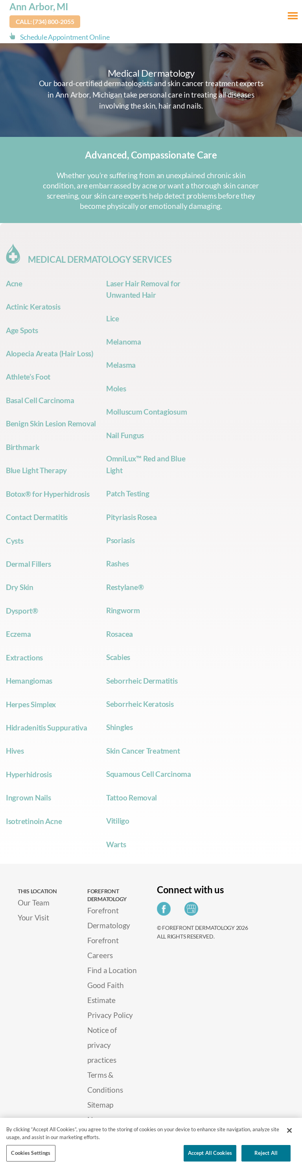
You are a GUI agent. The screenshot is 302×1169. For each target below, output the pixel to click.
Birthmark (22, 447)
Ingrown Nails (28, 797)
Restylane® (125, 587)
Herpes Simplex (31, 704)
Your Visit (33, 917)
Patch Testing (127, 493)
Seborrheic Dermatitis (141, 680)
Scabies (118, 657)
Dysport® (22, 610)
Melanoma (123, 341)
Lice (112, 318)
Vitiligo (117, 820)
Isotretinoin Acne (34, 821)
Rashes (117, 563)
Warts (116, 844)
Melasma (121, 364)
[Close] (289, 1130)
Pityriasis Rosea (131, 517)
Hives (15, 750)
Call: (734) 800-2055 (45, 21)
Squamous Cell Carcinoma (148, 773)
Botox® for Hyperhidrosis (48, 493)
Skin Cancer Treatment (143, 750)
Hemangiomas (29, 680)
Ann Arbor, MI (38, 6)
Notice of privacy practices (102, 1044)
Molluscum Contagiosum (146, 411)
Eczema (18, 633)
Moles (116, 388)
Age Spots (22, 330)
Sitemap (100, 1104)
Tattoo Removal (131, 797)
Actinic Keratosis (33, 306)
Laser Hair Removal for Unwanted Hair (143, 289)
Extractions (24, 657)
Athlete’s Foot (28, 376)
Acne (14, 283)
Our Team (34, 902)
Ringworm (123, 610)
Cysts (15, 540)
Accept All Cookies (210, 1153)
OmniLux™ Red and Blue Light (145, 464)
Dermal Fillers (28, 563)
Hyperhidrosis (29, 774)
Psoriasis (120, 540)
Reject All (266, 1153)
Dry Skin (19, 587)
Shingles (119, 727)
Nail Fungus (125, 435)
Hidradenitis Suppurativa (46, 727)
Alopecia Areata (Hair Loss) (50, 353)
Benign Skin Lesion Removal (51, 423)
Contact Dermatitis (37, 517)
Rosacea (119, 633)
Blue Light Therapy (36, 470)
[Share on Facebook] (166, 911)
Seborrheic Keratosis (140, 703)
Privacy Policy (110, 1015)
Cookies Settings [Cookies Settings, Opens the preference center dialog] (30, 1153)
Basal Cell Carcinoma (40, 400)
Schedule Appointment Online (65, 37)
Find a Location (112, 970)
